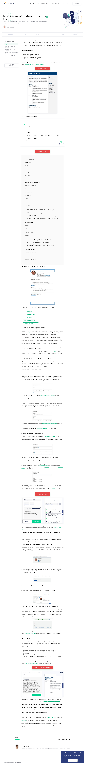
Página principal (5, 10)
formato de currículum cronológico (49, 423)
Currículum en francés (27, 312)
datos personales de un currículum (47, 395)
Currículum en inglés (27, 311)
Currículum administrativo (28, 316)
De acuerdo (72, 760)
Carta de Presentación (42, 3)
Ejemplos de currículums (28, 323)
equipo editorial (51, 717)
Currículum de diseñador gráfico (29, 320)
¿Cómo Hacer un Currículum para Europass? (11, 53)
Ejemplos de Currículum (13, 10)
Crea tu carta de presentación (42, 667)
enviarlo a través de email (30, 633)
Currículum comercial (27, 317)
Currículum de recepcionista (29, 314)
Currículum (32, 3)
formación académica (50, 436)
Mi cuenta (77, 3)
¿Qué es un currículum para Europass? (10, 50)
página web (31, 332)
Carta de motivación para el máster (30, 322)
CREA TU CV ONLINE (42, 68)
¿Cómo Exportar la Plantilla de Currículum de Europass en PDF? (11, 56)
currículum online (54, 488)
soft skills (47, 467)
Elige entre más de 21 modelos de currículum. (34, 64)
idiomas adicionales (43, 465)
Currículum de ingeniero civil (29, 319)
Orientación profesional (54, 3)
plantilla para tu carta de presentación (51, 701)
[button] (15, 739)
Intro (6, 44)
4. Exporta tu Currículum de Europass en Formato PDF (10, 59)
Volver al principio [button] (11, 65)
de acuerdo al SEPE (52, 351)
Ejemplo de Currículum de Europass (10, 47)
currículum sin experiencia (42, 428)
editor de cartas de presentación (32, 663)
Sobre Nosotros (65, 3)
